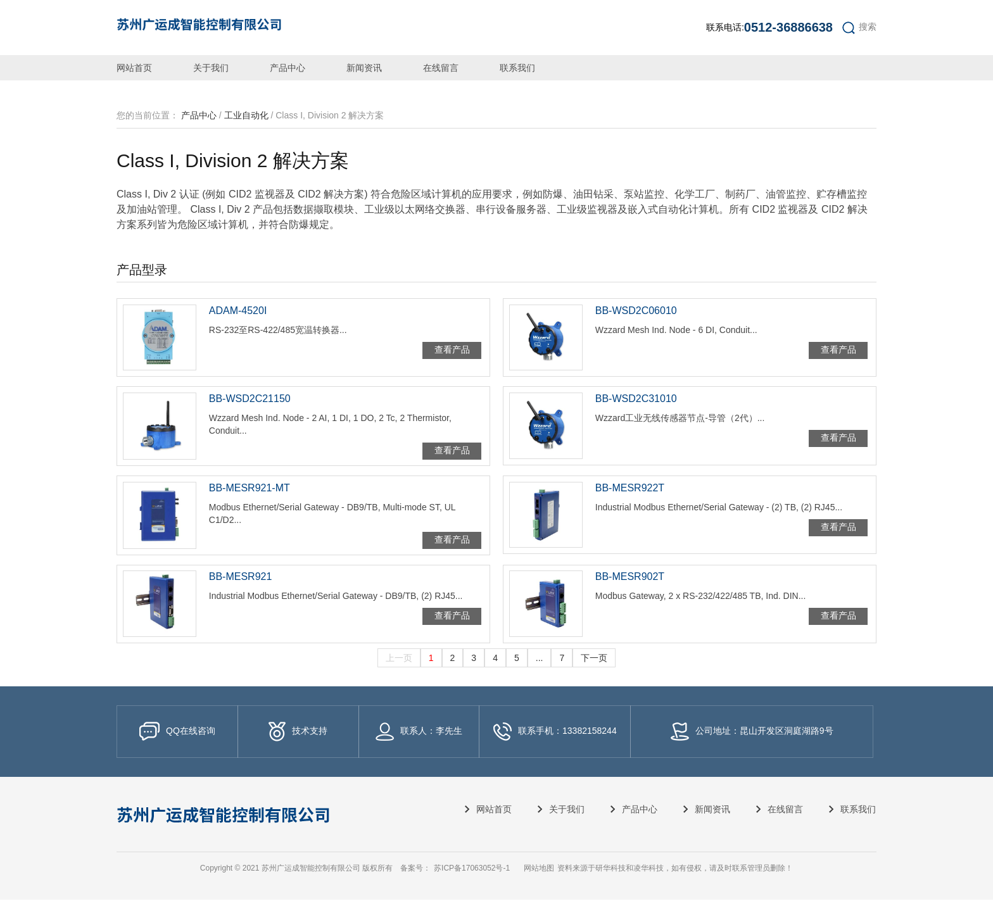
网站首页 (134, 68)
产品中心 (287, 68)
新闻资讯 (364, 68)
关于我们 (211, 68)
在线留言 (441, 68)
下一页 (594, 671)
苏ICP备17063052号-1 (472, 881)
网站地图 (539, 881)
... (539, 671)
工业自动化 (246, 115)
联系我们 (517, 68)
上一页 (399, 671)
